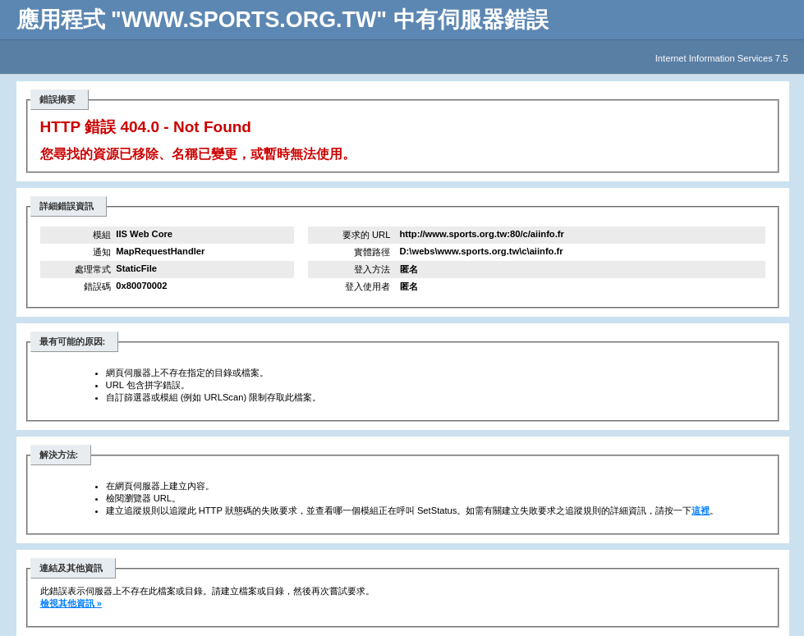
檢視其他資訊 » (71, 603)
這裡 (700, 510)
